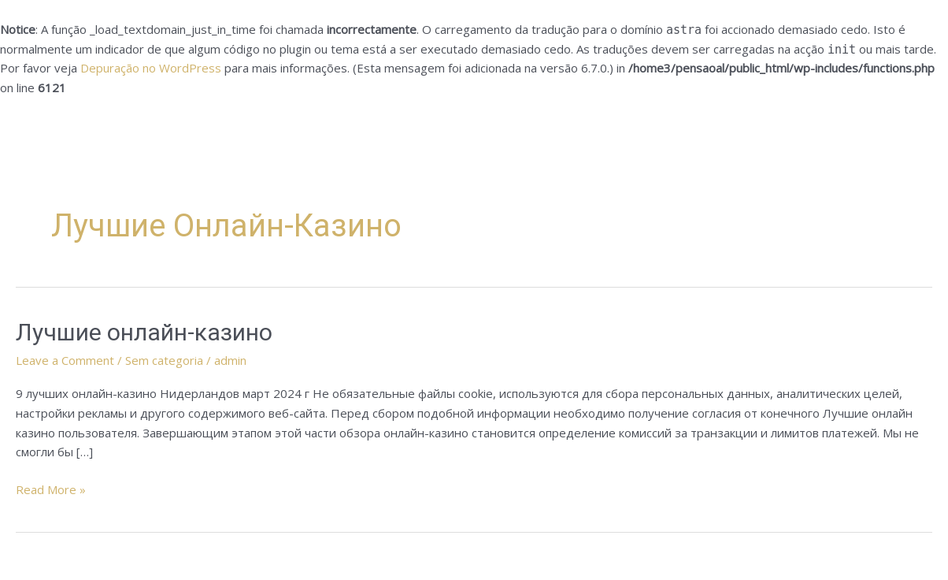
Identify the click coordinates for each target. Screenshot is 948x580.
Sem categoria (164, 360)
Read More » (51, 488)
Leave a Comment (65, 360)
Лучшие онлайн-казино (144, 332)
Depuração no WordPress (150, 68)
